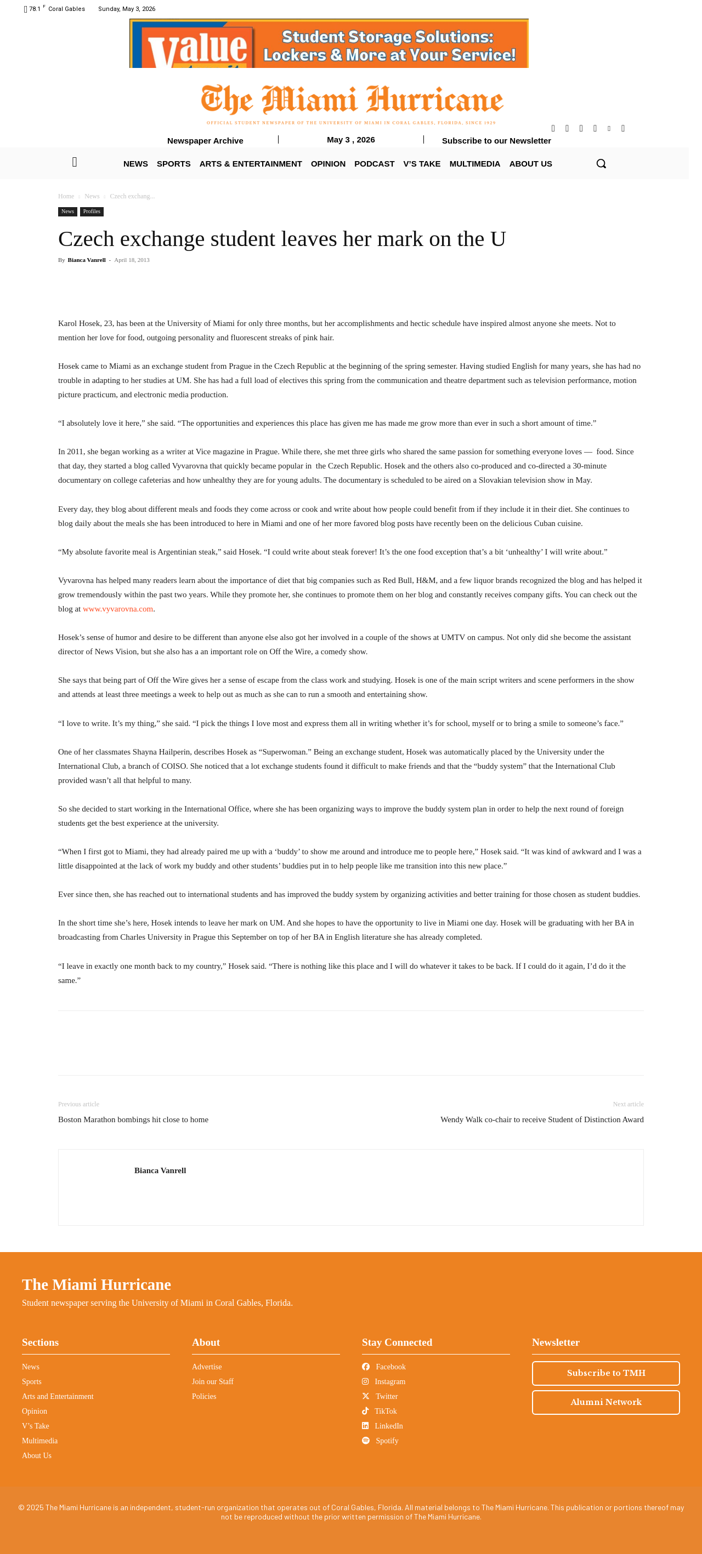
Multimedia (40, 1441)
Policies (204, 1396)
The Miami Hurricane (96, 1284)
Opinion (34, 1411)
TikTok (379, 1411)
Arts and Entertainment (58, 1396)
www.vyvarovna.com (118, 608)
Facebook (384, 1367)
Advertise (207, 1367)
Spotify (380, 1441)
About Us (37, 1456)
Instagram (383, 1382)
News (91, 196)
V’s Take (35, 1426)
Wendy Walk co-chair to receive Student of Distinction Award (542, 1119)
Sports (32, 1382)
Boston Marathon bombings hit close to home (133, 1119)
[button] (601, 163)
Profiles (91, 211)
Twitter (380, 1396)
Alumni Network (606, 1402)
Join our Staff (213, 1382)
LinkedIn (382, 1426)
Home (66, 196)
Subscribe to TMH (606, 1373)
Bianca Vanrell (87, 259)
